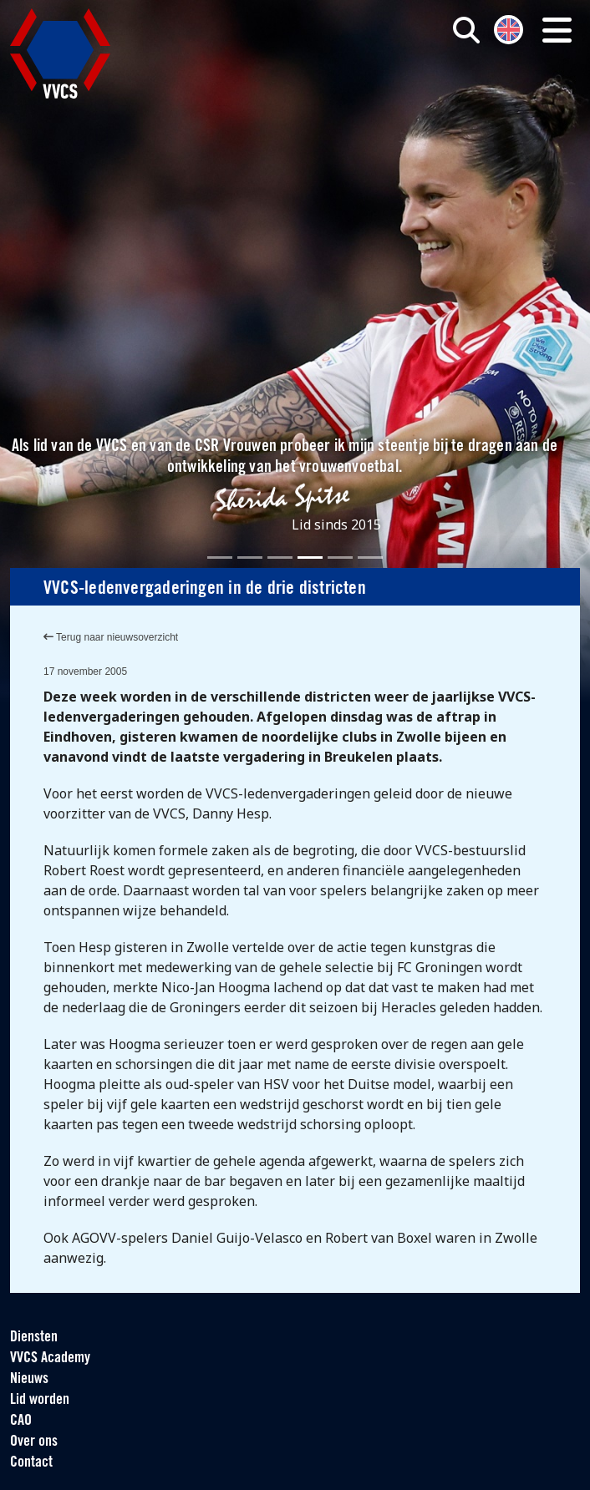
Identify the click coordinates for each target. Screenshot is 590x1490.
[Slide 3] (279, 557)
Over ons (34, 1442)
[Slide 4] (310, 557)
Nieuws (29, 1379)
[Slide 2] (249, 557)
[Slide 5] (340, 557)
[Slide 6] (370, 557)
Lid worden (39, 1400)
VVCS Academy (50, 1358)
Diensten (34, 1338)
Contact (31, 1463)
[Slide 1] (219, 557)
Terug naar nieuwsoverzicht (110, 637)
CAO (21, 1421)
